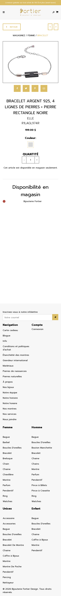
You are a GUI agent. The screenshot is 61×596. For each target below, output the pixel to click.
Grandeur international (15, 360)
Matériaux (8, 365)
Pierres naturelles (12, 376)
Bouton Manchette (42, 447)
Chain (6, 463)
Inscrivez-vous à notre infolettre (20, 312)
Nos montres (9, 408)
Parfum (6, 485)
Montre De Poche (12, 566)
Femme (7, 427)
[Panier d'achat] (57, 12)
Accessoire (8, 518)
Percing (7, 577)
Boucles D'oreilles (12, 447)
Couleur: (29, 138)
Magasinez (19, 35)
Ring (5, 496)
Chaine (6, 469)
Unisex (7, 508)
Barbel (6, 442)
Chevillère (8, 474)
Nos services (9, 414)
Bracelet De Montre (13, 545)
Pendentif (8, 490)
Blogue (6, 335)
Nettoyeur (8, 582)
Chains (35, 463)
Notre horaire (10, 403)
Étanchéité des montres (16, 355)
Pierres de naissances (15, 371)
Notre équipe (10, 392)
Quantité (29, 154)
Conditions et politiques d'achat (16, 348)
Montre (6, 480)
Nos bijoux (8, 387)
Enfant (36, 508)
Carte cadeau (10, 330)
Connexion (37, 329)
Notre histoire (10, 398)
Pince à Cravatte (41, 490)
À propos (8, 382)
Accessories (9, 523)
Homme (37, 427)
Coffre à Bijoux (11, 555)
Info (5, 341)
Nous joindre (9, 419)
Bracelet (7, 453)
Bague (6, 437)
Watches (7, 501)
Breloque (7, 458)
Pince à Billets (39, 485)
